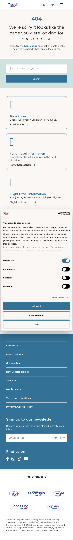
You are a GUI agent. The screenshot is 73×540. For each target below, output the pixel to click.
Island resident (14, 354)
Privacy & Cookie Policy (19, 407)
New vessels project (17, 372)
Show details (58, 297)
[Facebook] (8, 458)
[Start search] (36, 79)
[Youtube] (27, 458)
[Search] (36, 68)
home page (30, 46)
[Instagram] (13, 458)
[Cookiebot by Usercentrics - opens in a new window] (58, 213)
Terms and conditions (18, 398)
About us (11, 380)
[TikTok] (20, 458)
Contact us (12, 345)
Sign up (57, 437)
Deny (36, 324)
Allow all (36, 306)
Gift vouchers (13, 363)
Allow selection (36, 315)
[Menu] (63, 5)
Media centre (13, 389)
